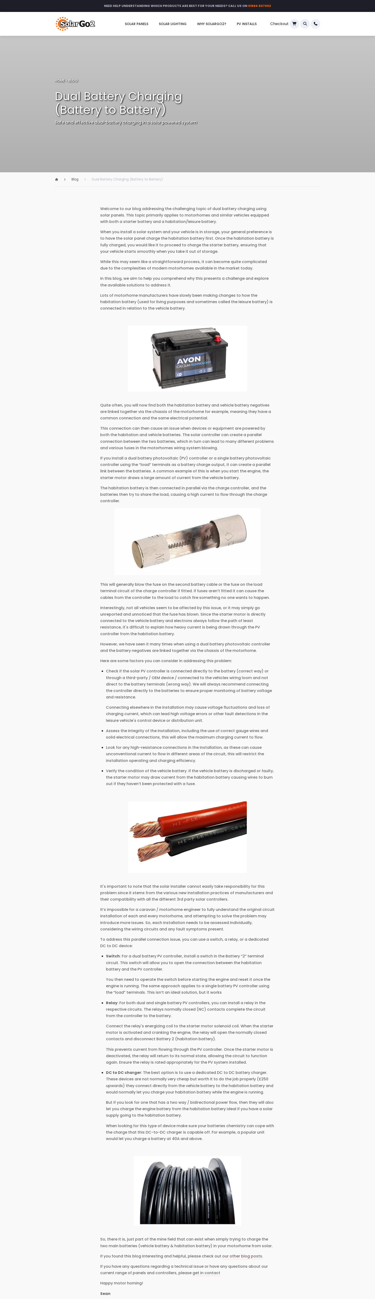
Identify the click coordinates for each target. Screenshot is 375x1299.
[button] (305, 24)
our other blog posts (242, 1256)
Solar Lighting (173, 23)
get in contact (206, 1273)
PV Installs (247, 23)
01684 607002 (259, 6)
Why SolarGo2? (211, 23)
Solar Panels (136, 23)
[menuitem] (136, 24)
